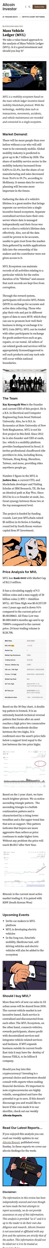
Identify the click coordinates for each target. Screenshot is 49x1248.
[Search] (29, 7)
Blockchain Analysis (13, 26)
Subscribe (39, 7)
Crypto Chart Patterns (33, 17)
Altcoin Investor (10, 6)
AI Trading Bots (10, 17)
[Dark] (26, 7)
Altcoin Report (11, 1142)
